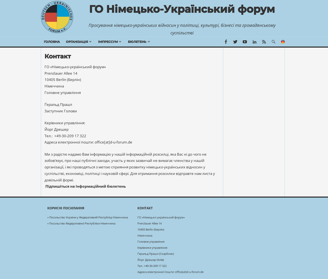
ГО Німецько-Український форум (182, 9)
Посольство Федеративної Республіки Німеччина (82, 223)
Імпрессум (108, 42)
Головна (52, 42)
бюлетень (137, 42)
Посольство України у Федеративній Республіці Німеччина (88, 217)
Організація (77, 42)
